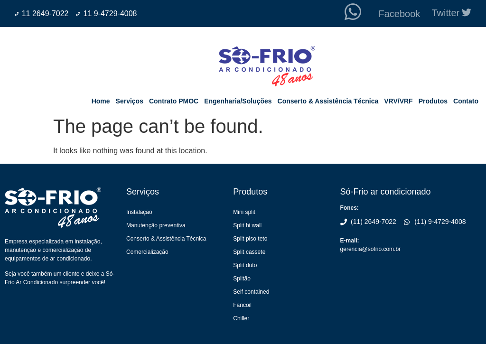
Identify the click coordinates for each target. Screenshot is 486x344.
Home (101, 101)
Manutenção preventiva (156, 225)
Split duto (245, 265)
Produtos (433, 101)
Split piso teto (250, 238)
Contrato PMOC (173, 101)
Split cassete (249, 252)
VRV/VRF (398, 101)
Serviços (129, 101)
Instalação (139, 212)
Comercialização (147, 252)
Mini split (244, 212)
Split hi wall (247, 225)
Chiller (241, 318)
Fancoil (242, 305)
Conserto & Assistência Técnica (328, 101)
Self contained (251, 291)
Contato (465, 101)
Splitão (242, 278)
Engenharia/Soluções (237, 101)
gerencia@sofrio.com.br (370, 249)
